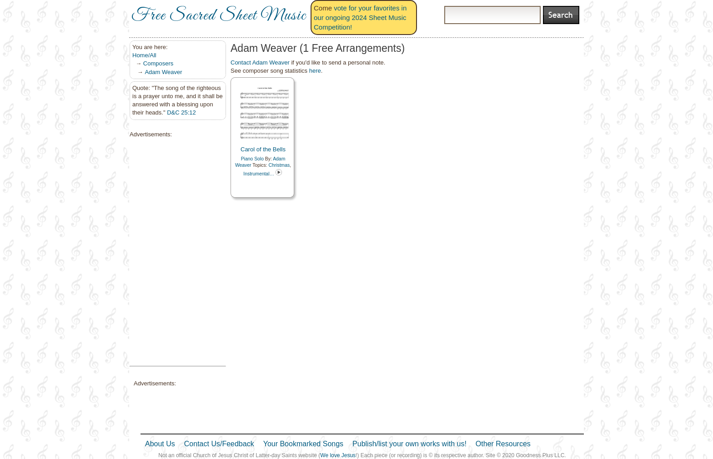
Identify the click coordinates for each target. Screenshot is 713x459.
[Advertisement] (175, 252)
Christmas (279, 165)
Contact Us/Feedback (219, 444)
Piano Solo (252, 158)
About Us (160, 444)
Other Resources (503, 444)
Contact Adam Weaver (260, 62)
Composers (158, 63)
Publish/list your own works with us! (409, 444)
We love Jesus (338, 455)
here (315, 70)
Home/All (144, 55)
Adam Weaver (163, 72)
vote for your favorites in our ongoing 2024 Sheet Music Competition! (360, 17)
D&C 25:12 (181, 112)
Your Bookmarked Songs (303, 444)
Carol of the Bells (263, 149)
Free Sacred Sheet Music (218, 15)
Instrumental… (258, 173)
